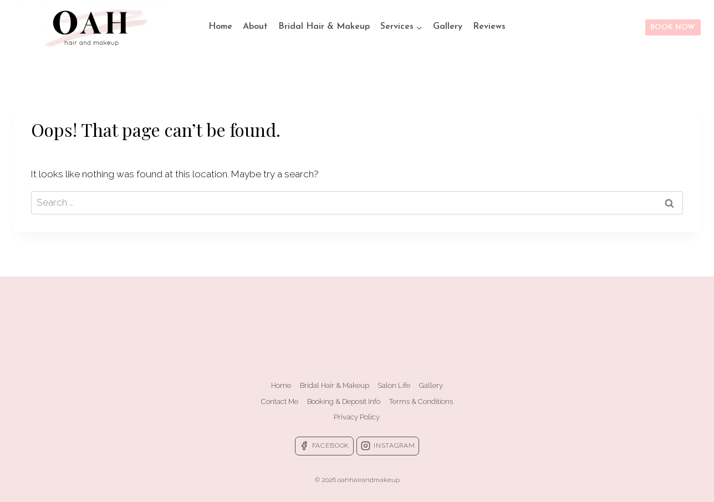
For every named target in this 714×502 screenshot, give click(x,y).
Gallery (447, 26)
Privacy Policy (357, 417)
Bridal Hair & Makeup (324, 26)
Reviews (489, 26)
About (255, 26)
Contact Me (279, 401)
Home (220, 26)
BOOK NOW (672, 27)
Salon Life (394, 385)
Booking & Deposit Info (343, 401)
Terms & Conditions (421, 401)
